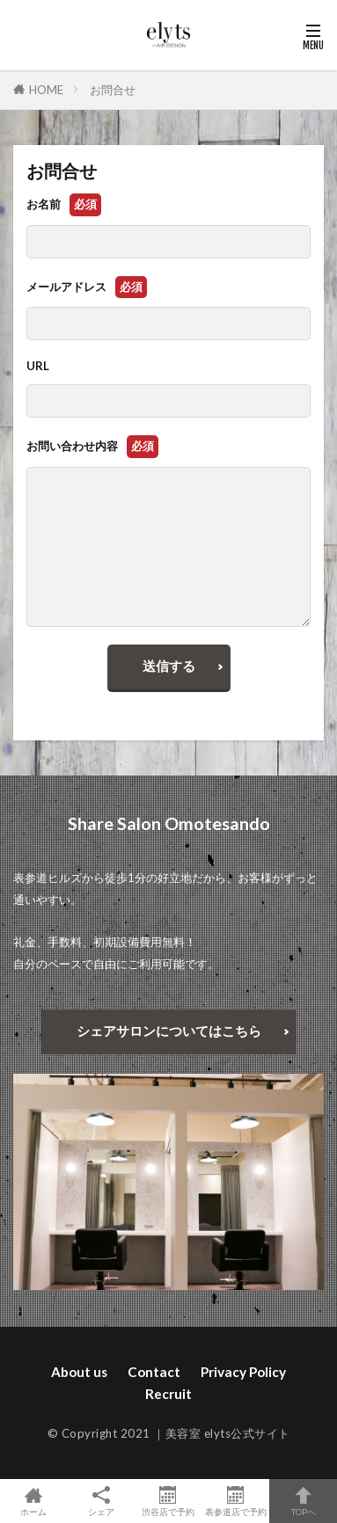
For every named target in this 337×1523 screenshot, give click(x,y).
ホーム (34, 1501)
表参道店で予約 (236, 1501)
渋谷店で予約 (168, 1501)
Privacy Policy (243, 1372)
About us (79, 1372)
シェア (102, 1501)
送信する (169, 666)
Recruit (168, 1394)
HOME (46, 90)
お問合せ (113, 90)
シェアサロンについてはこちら (169, 1030)
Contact (154, 1372)
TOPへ (303, 1501)
